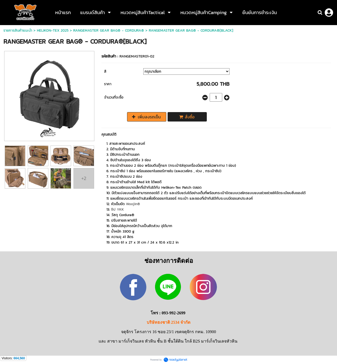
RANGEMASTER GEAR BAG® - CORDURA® (108, 30)
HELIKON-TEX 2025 (52, 30)
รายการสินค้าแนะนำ (17, 30)
